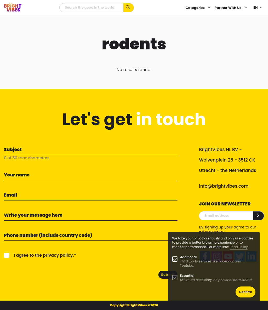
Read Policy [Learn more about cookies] (239, 247)
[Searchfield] (91, 7)
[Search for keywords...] (128, 7)
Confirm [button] (245, 292)
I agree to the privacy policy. (44, 255)
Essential (187, 275)
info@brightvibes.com (223, 186)
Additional (188, 257)
